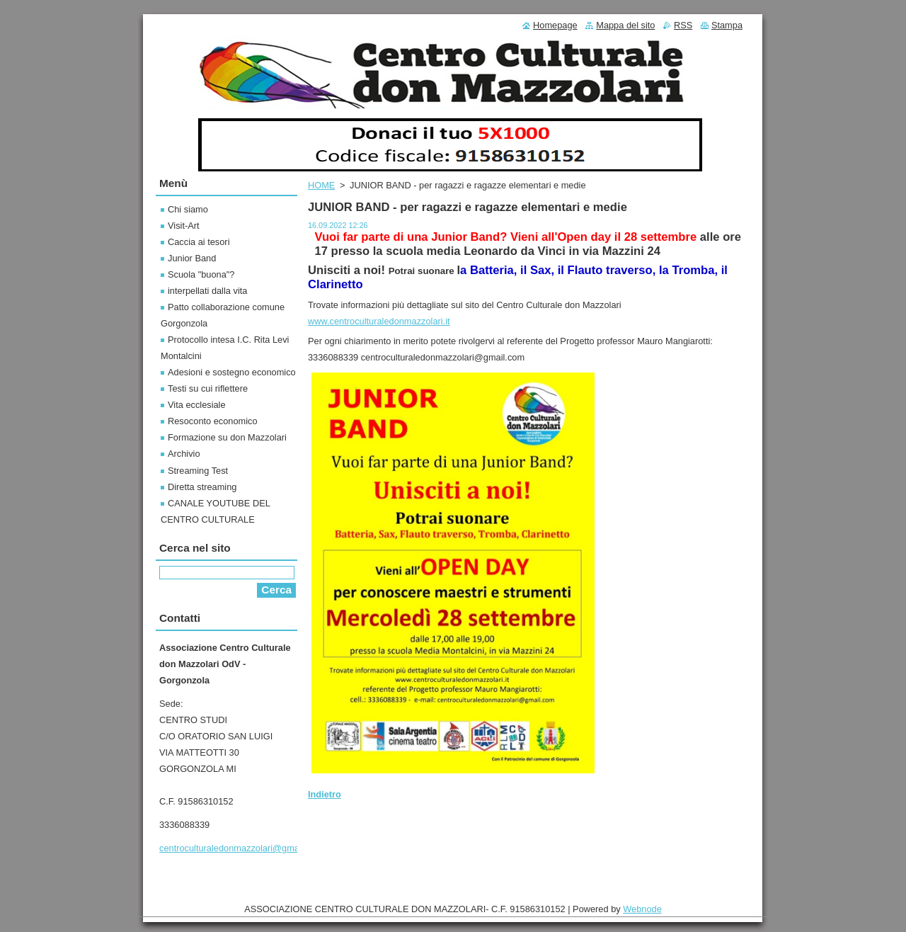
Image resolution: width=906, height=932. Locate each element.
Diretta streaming (202, 487)
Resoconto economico (213, 421)
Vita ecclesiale (197, 404)
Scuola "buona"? (201, 274)
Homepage (555, 25)
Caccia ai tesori (198, 242)
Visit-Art (184, 225)
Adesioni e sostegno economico (232, 372)
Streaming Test (198, 470)
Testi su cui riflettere (208, 388)
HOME (321, 185)
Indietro (324, 794)
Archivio (184, 453)
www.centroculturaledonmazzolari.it (379, 321)
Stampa (726, 25)
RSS (683, 25)
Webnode (642, 909)
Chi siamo (188, 209)
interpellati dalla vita (207, 290)
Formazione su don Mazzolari (227, 437)
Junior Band (192, 258)
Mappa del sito (625, 25)
